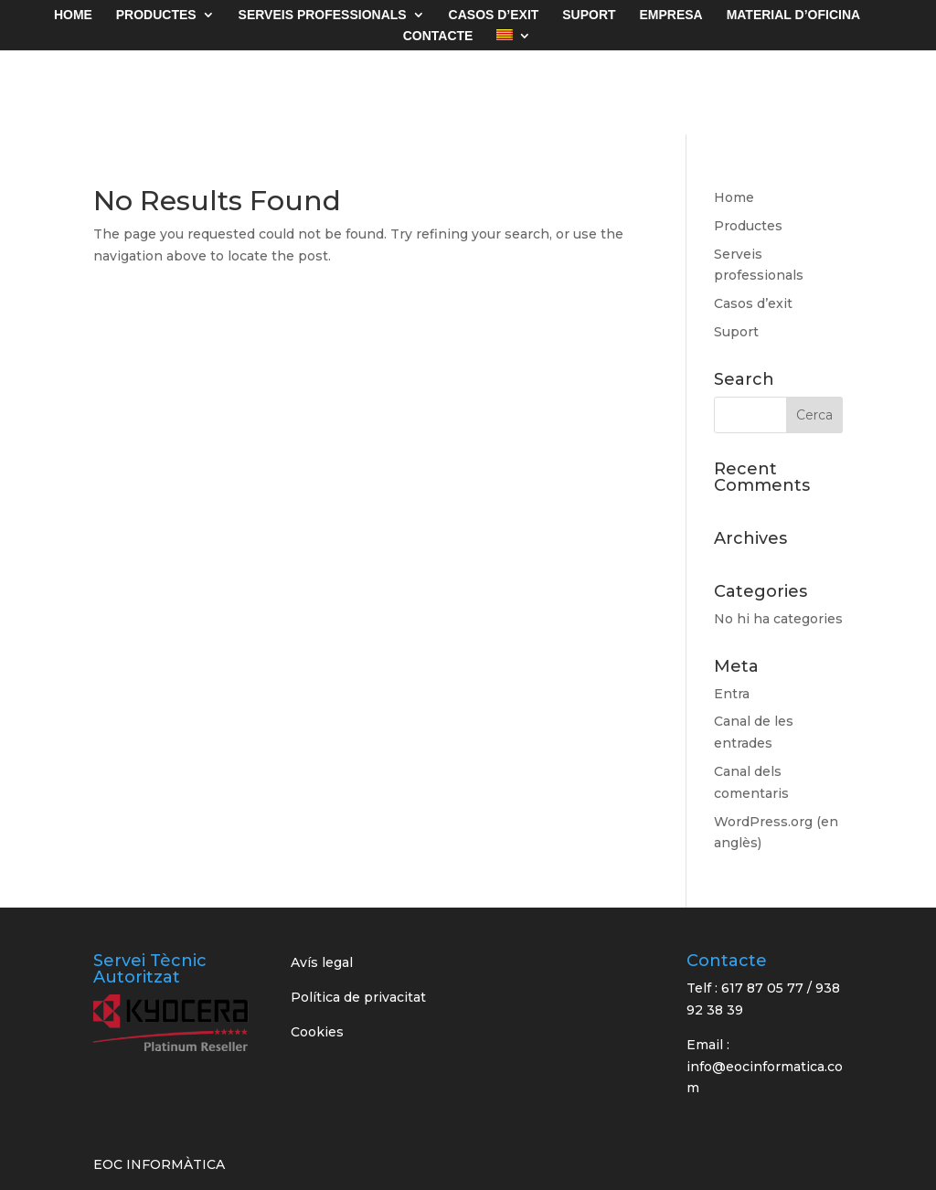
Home (734, 197)
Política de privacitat (358, 997)
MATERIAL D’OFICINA (793, 15)
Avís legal (322, 962)
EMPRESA (671, 15)
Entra (732, 693)
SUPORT (588, 15)
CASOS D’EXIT (494, 15)
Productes (748, 226)
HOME (73, 15)
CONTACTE (438, 36)
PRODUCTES (156, 15)
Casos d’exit (753, 303)
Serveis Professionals (323, 15)
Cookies (317, 1032)
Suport (736, 332)
